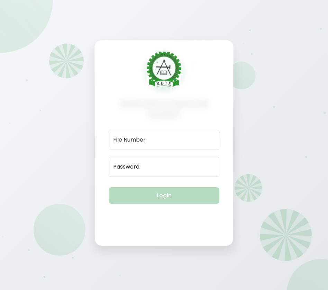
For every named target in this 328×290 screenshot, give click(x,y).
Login (164, 195)
